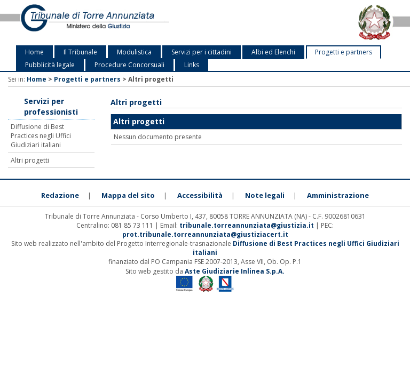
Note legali (265, 195)
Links (191, 64)
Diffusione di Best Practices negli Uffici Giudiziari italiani (41, 135)
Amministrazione (338, 195)
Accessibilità (200, 195)
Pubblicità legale (50, 64)
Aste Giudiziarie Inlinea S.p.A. (235, 271)
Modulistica (134, 52)
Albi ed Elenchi (273, 52)
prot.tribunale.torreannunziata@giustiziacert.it (205, 234)
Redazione (60, 195)
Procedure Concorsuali (129, 64)
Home (34, 52)
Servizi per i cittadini (201, 52)
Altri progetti (30, 160)
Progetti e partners (343, 52)
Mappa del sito (128, 195)
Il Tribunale (80, 52)
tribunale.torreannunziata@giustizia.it (247, 225)
